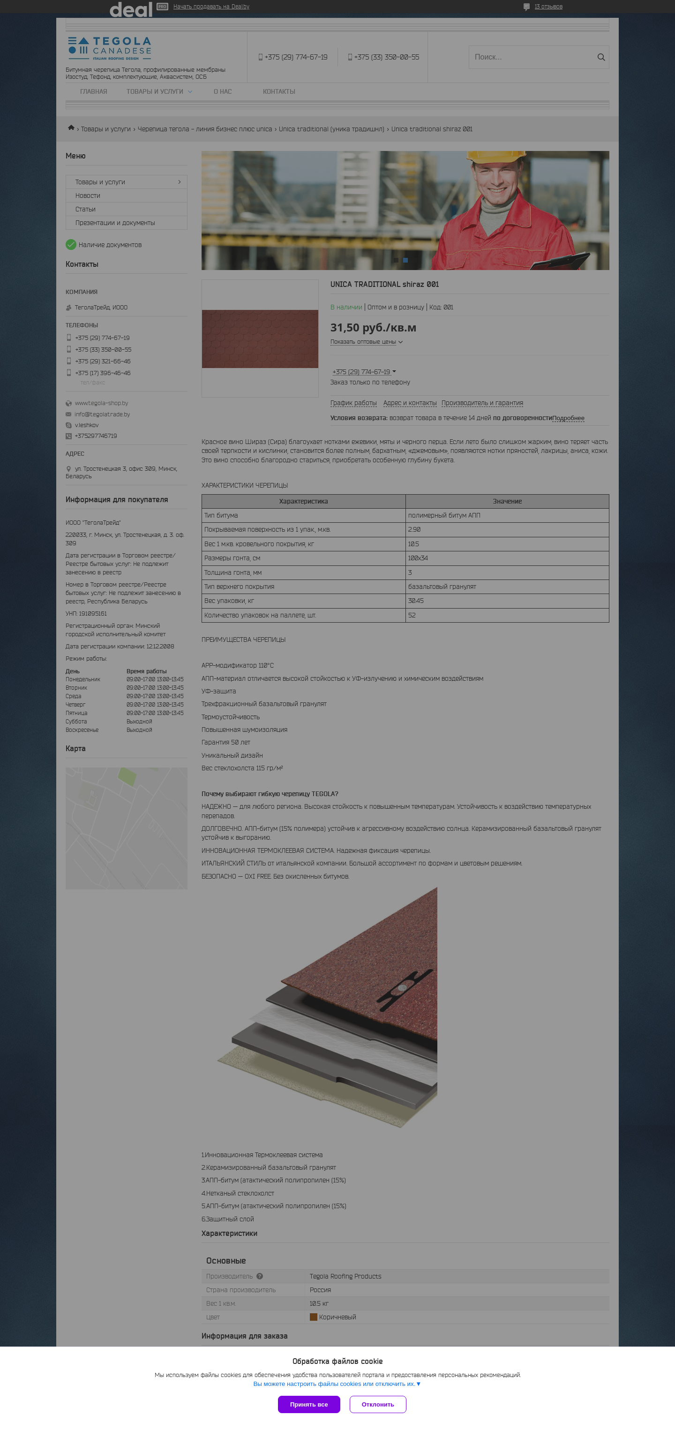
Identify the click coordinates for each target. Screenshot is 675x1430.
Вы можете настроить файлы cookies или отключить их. (334, 1383)
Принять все (309, 1404)
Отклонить (378, 1404)
